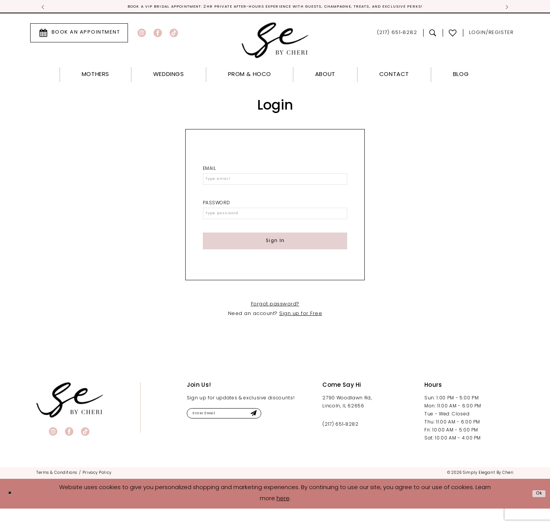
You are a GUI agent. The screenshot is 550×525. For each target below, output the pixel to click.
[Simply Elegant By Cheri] (275, 41)
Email (209, 170)
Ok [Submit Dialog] (537, 510)
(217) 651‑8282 (340, 441)
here (283, 515)
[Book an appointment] (79, 34)
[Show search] (433, 34)
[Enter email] (237, 431)
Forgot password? (275, 320)
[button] (491, 34)
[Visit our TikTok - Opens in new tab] (174, 34)
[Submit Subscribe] (277, 431)
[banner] (69, 416)
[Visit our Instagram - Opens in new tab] (142, 34)
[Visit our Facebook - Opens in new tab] (158, 34)
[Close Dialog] (11, 510)
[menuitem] (79, 34)
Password (216, 209)
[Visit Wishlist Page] (453, 34)
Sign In (275, 254)
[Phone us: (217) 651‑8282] (397, 34)
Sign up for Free (300, 330)
